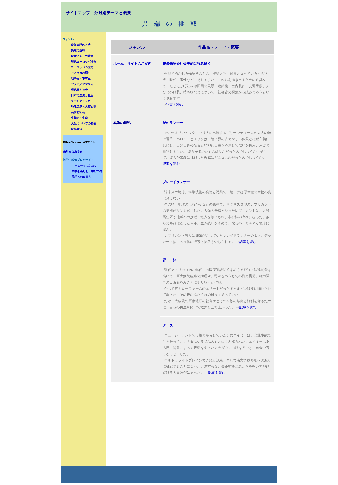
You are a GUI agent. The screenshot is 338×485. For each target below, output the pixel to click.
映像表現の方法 (81, 44)
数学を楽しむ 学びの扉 (87, 171)
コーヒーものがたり (84, 165)
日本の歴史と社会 (82, 95)
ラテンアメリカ (81, 101)
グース (168, 325)
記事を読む (174, 104)
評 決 (169, 260)
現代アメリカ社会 (82, 56)
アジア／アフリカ (82, 84)
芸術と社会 (78, 112)
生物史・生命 (79, 117)
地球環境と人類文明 (83, 106)
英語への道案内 (81, 176)
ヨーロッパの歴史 (82, 67)
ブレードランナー (176, 182)
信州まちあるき (73, 151)
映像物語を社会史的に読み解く (187, 63)
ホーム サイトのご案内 (132, 63)
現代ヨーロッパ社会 (83, 61)
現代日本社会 (79, 89)
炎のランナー (173, 123)
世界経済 (76, 129)
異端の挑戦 (78, 50)
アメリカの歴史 (81, 72)
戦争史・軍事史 (81, 78)
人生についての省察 (83, 123)
